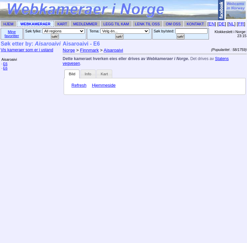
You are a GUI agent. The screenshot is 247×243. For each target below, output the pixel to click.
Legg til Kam (116, 24)
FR (241, 23)
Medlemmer (85, 24)
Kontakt (195, 24)
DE (221, 23)
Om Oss (173, 24)
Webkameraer (35, 24)
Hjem (8, 24)
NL (231, 23)
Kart (62, 24)
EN (212, 23)
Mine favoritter (12, 34)
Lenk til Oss (147, 24)
